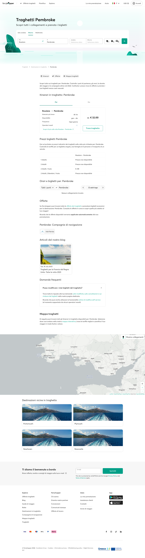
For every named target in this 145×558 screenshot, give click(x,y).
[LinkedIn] (121, 532)
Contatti (83, 504)
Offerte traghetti (27, 3)
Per (56, 102)
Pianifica (42, 3)
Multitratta (39, 33)
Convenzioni (55, 504)
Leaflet (111, 394)
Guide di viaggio (28, 504)
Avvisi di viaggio (86, 509)
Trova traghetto (93, 128)
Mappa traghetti (28, 518)
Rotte (24, 507)
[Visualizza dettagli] (66, 473)
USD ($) (126, 3)
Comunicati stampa (58, 507)
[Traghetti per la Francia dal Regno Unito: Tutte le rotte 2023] (56, 259)
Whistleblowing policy (75, 548)
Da (20, 39)
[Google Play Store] (116, 497)
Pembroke (53, 67)
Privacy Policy (112, 476)
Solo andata (22, 33)
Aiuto (107, 3)
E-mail (79, 469)
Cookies (50, 548)
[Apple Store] (116, 503)
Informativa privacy (60, 548)
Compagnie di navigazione (32, 515)
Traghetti (25, 67)
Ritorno (30, 33)
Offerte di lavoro (57, 511)
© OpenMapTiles (126, 394)
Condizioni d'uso (41, 548)
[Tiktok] (116, 532)
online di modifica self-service (89, 300)
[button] (56, 187)
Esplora (52, 3)
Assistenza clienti (86, 500)
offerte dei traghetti (74, 206)
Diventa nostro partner (59, 500)
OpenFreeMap (117, 394)
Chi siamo (55, 497)
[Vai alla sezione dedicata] (45, 76)
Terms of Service (81, 478)
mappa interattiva (69, 321)
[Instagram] (111, 532)
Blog (23, 500)
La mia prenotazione (93, 3)
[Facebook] (106, 532)
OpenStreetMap (140, 394)
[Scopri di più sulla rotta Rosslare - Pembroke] (58, 129)
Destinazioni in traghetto (39, 67)
